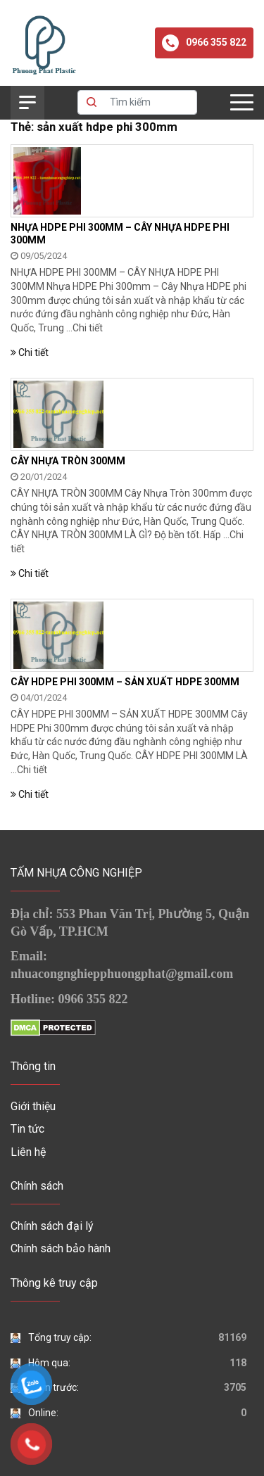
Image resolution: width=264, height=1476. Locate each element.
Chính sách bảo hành (61, 1248)
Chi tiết (88, 327)
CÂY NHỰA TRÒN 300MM (68, 460)
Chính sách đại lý (52, 1226)
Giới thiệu (33, 1106)
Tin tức (27, 1128)
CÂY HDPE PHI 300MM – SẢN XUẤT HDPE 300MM (125, 681)
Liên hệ (28, 1152)
